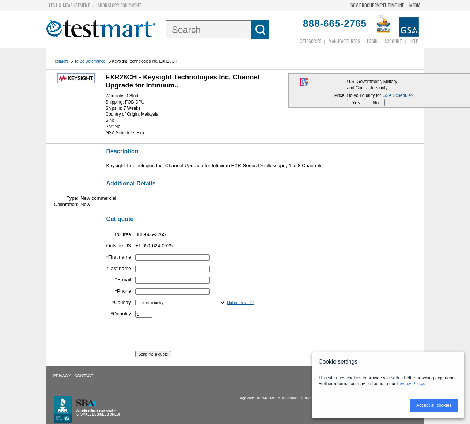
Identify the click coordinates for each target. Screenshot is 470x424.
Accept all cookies (433, 405)
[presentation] (190, 336)
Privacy (62, 376)
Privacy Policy (410, 383)
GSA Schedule (396, 95)
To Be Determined (89, 61)
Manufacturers (344, 41)
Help (414, 41)
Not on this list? (240, 302)
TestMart (60, 61)
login (372, 41)
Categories (311, 41)
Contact (83, 376)
